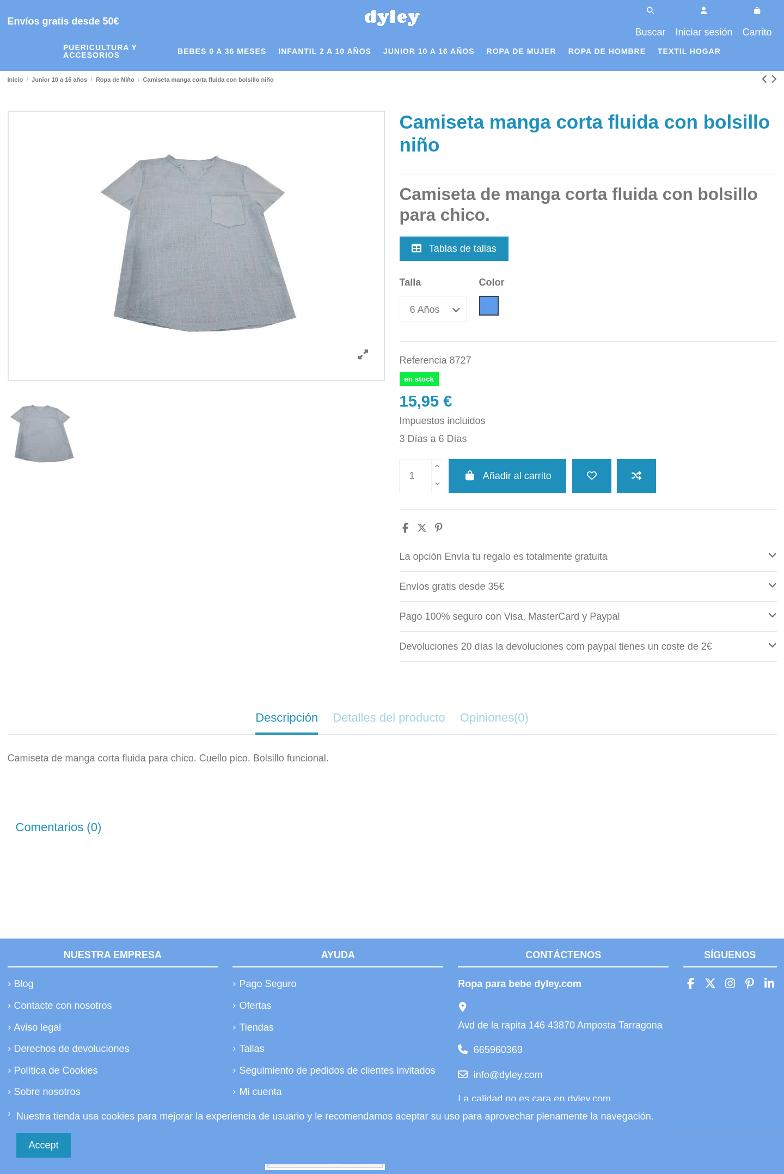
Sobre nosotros (47, 1091)
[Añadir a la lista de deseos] (591, 476)
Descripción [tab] (286, 717)
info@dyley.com (508, 1074)
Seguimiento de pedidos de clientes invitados (337, 1070)
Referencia (423, 360)
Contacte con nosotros (63, 1005)
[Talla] (433, 309)
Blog (24, 983)
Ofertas (255, 1005)
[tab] (588, 557)
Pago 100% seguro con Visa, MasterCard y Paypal (588, 615)
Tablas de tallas (454, 248)
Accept (44, 1145)
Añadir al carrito (507, 475)
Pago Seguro (267, 983)
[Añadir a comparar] (636, 476)
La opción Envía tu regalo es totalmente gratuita (588, 555)
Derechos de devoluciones (72, 1048)
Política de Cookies (56, 1070)
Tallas (251, 1048)
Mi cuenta (260, 1091)
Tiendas (256, 1027)
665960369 (498, 1049)
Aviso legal (38, 1027)
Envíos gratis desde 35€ (588, 585)
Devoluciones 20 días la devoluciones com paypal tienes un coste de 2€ (588, 645)
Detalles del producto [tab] (389, 717)
